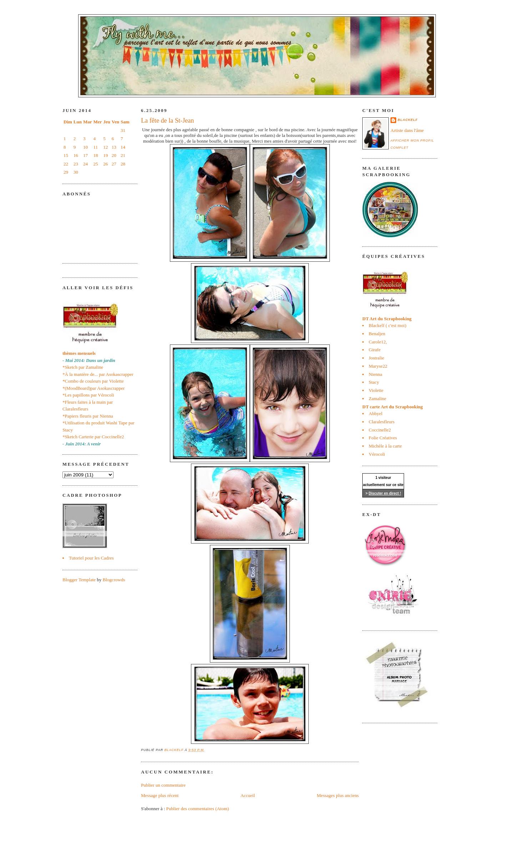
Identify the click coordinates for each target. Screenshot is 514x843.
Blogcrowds (114, 579)
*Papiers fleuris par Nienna (87, 416)
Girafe (375, 349)
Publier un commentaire (163, 785)
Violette (376, 390)
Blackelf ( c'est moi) (387, 325)
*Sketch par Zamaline (82, 367)
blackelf (408, 120)
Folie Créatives (383, 437)
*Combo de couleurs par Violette (93, 381)
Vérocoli (377, 454)
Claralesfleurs (381, 421)
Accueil (248, 795)
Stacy (374, 382)
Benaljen (377, 333)
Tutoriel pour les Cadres (91, 558)
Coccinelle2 (380, 430)
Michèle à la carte (385, 446)
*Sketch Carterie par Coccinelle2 (93, 436)
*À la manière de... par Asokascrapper (97, 374)
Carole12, (378, 341)
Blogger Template (79, 579)
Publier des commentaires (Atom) (197, 808)
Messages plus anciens (338, 795)
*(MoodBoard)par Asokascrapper (93, 388)
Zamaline (377, 398)
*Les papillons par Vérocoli (88, 395)
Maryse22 (378, 366)
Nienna (375, 374)
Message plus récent (159, 795)
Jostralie (376, 358)
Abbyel (375, 413)
